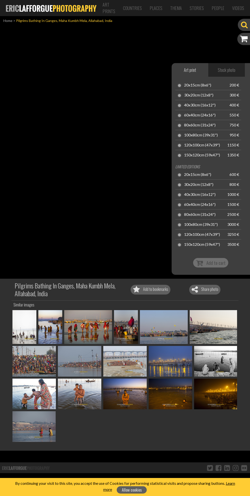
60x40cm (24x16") (200, 115)
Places (156, 8)
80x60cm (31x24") (200, 125)
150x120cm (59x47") (202, 155)
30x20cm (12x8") (198, 95)
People (218, 8)
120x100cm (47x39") (202, 145)
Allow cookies (132, 490)
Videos (238, 8)
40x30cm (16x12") (200, 105)
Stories (197, 8)
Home (7, 21)
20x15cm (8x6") (197, 85)
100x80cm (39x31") (201, 135)
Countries (132, 8)
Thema (176, 8)
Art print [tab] (190, 70)
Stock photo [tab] (226, 70)
